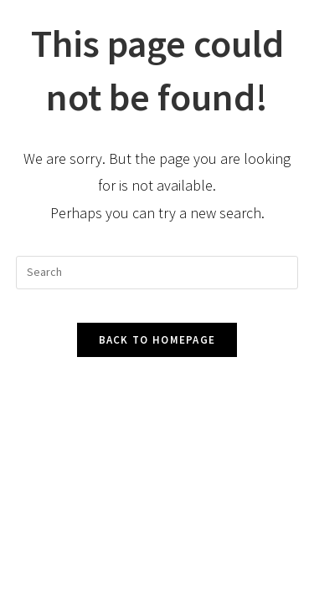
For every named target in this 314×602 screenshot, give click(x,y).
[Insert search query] (157, 272)
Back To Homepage (157, 340)
